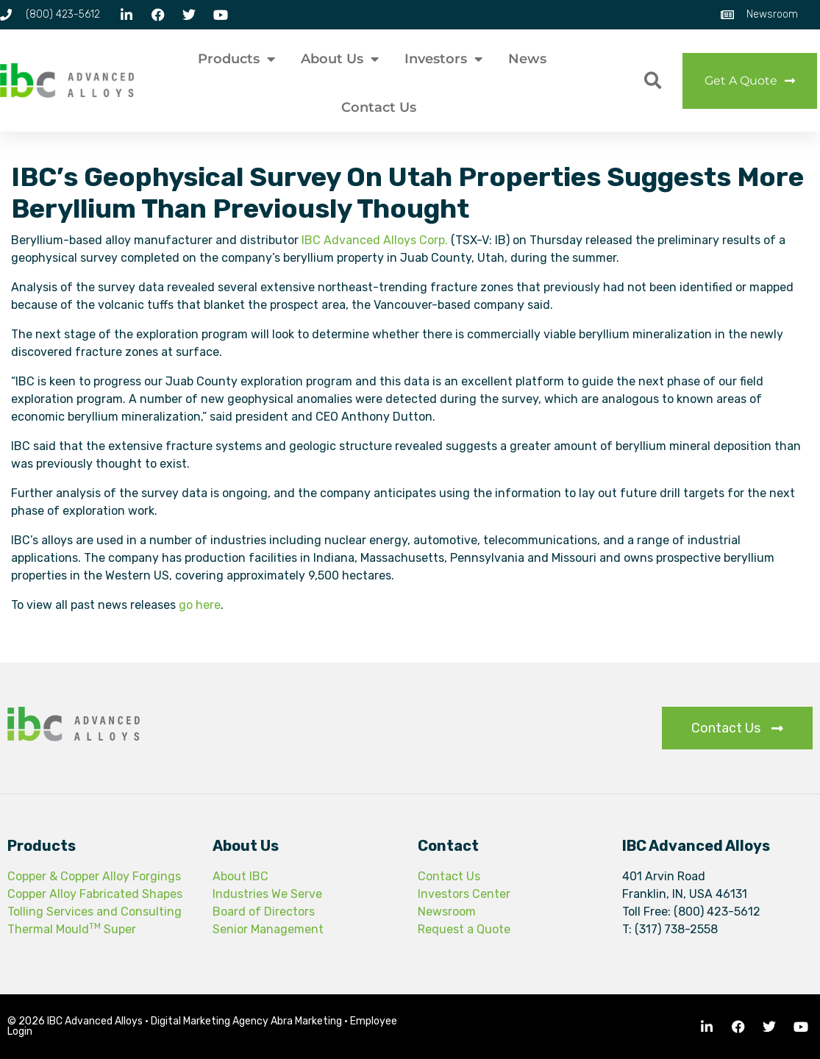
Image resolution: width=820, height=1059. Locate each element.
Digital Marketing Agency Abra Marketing (246, 1021)
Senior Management (268, 929)
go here (200, 605)
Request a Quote (464, 929)
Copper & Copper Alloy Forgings (94, 876)
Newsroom (447, 912)
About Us (340, 59)
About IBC (240, 876)
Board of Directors (264, 912)
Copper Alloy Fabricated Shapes (94, 894)
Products (236, 59)
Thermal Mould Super (71, 929)
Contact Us (378, 107)
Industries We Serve (267, 894)
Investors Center (464, 894)
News (527, 59)
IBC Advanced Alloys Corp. (375, 240)
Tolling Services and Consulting (94, 912)
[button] (652, 80)
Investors (443, 59)
